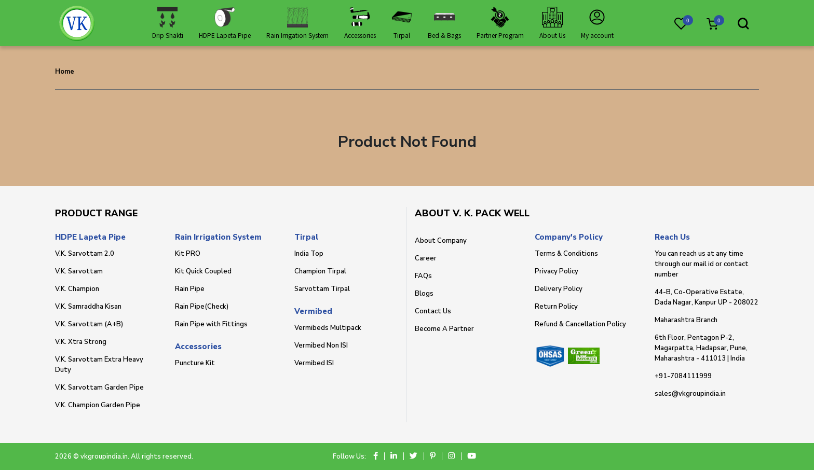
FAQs (423, 276)
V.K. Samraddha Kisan (88, 306)
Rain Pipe (190, 289)
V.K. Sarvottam (79, 271)
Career (426, 258)
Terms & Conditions (566, 253)
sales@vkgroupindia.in (690, 393)
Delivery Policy (558, 289)
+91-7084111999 (683, 376)
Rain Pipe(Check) (201, 306)
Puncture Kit (195, 363)
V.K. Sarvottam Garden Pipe (99, 387)
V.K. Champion (77, 289)
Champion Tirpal (320, 271)
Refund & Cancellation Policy (580, 324)
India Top (308, 253)
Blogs (424, 293)
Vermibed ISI (314, 363)
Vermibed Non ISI (321, 345)
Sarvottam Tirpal (322, 289)
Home (64, 71)
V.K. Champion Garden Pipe (97, 405)
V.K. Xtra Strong (80, 342)
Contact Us (433, 311)
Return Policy (556, 306)
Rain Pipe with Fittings (211, 324)
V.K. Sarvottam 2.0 (84, 253)
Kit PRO (187, 253)
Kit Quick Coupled (203, 271)
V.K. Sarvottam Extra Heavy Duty (99, 365)
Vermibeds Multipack (327, 328)
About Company (441, 240)
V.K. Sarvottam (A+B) (89, 324)
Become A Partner (444, 329)
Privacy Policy (556, 271)
